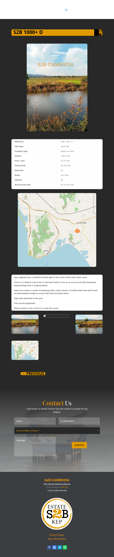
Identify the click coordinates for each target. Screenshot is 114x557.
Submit (79, 445)
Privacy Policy (57, 534)
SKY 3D (64, 487)
